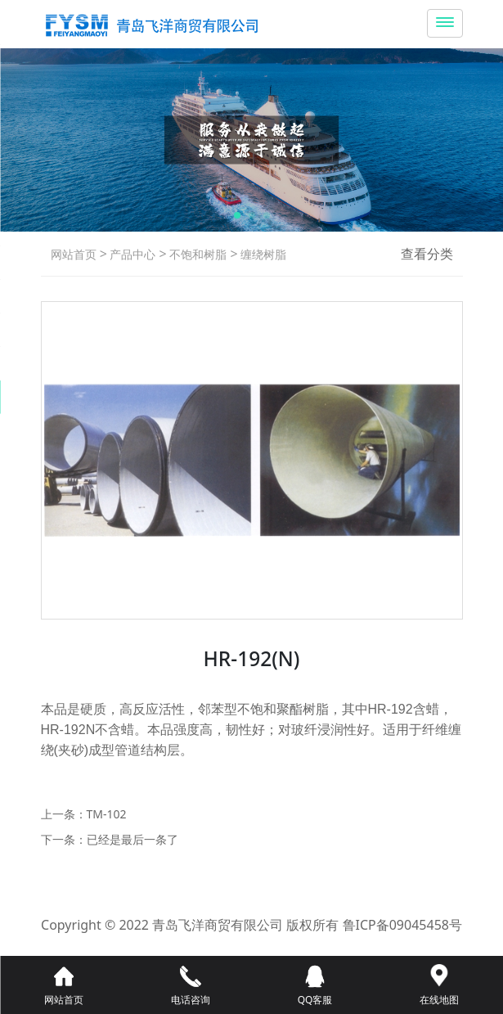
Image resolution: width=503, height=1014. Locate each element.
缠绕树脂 (262, 254)
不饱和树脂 (197, 254)
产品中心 (131, 254)
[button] (237, 215)
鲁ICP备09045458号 (402, 925)
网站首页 (74, 254)
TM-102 (107, 814)
